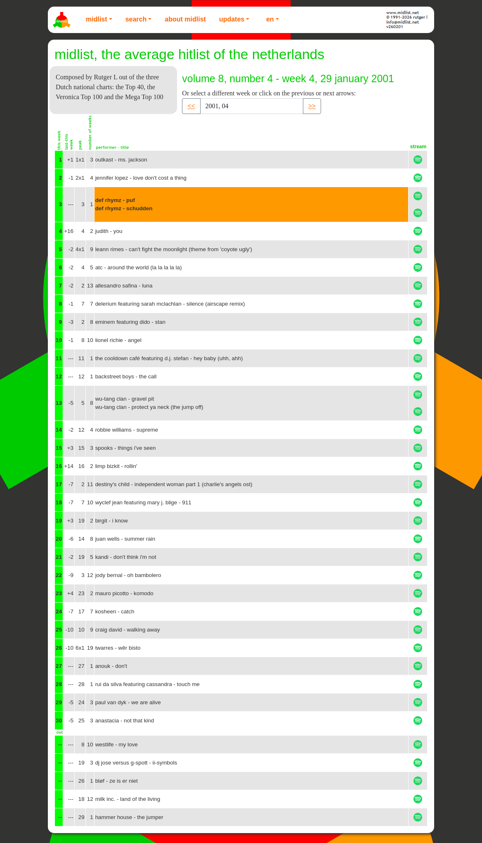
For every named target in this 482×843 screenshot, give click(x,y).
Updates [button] (231, 19)
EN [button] (270, 19)
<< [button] (191, 105)
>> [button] (312, 105)
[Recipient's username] (251, 106)
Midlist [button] (96, 19)
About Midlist (185, 19)
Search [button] (136, 19)
